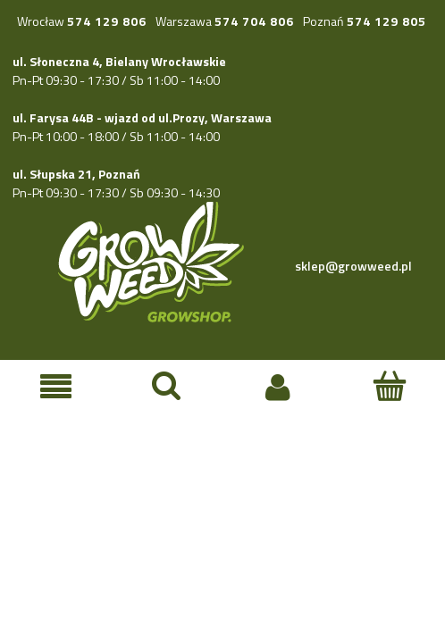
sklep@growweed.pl (353, 265)
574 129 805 (386, 21)
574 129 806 (107, 21)
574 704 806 (254, 21)
